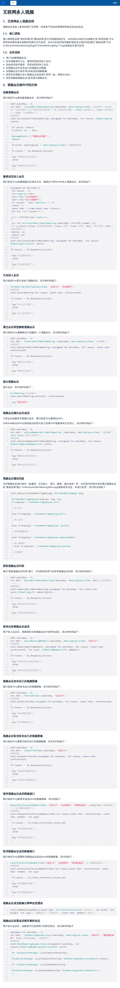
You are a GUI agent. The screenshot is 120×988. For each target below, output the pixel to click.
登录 (115, 2)
